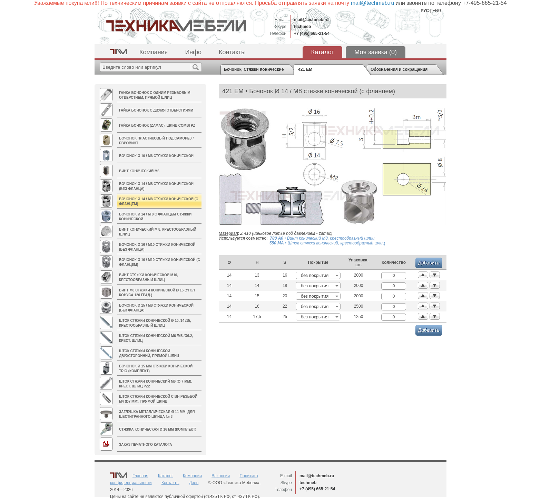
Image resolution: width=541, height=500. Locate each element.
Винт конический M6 (139, 171)
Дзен (193, 482)
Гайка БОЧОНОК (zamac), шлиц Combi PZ (157, 125)
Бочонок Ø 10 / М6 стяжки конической (156, 156)
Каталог (322, 52)
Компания (153, 52)
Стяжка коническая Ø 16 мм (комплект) (157, 429)
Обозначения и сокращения (399, 69)
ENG (436, 10)
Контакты (232, 52)
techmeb (302, 26)
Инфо (193, 52)
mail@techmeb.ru (311, 19)
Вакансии (221, 475)
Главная (140, 475)
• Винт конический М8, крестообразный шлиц (322, 238)
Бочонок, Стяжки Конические (254, 69)
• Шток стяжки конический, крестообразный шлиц (327, 243)
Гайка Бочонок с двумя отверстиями (156, 110)
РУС (425, 10)
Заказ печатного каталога (145, 444)
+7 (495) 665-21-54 (311, 33)
